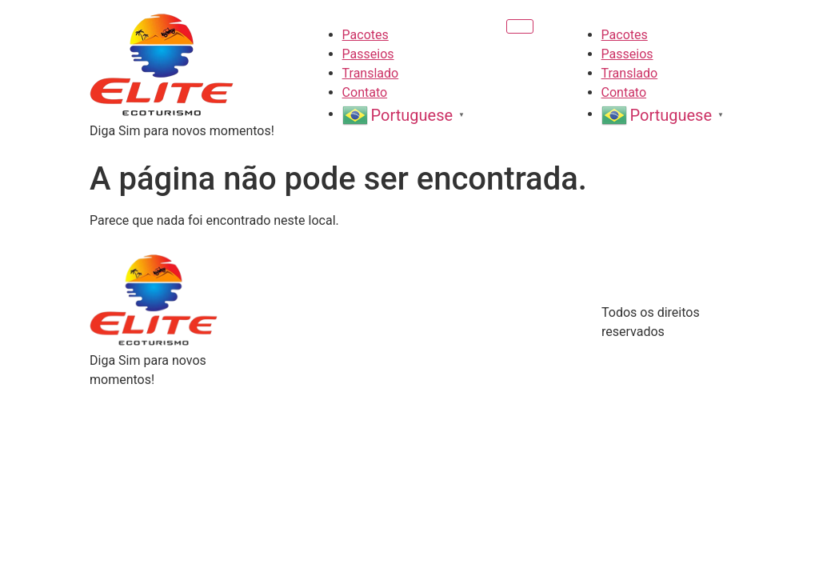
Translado (370, 73)
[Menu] (519, 26)
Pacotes (365, 34)
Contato (365, 92)
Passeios (368, 54)
